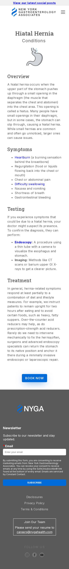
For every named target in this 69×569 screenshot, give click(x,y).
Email (8, 446)
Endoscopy (23, 242)
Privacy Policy (34, 503)
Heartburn (22, 157)
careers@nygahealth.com (34, 532)
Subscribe (34, 482)
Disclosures (34, 497)
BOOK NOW (34, 378)
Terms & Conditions (34, 509)
